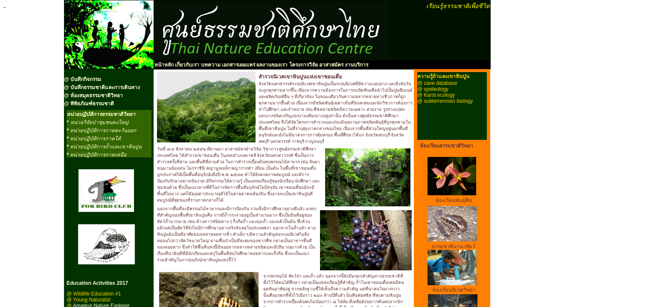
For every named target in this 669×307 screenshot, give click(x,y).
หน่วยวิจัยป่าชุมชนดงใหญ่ (99, 122)
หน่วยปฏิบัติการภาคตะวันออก (103, 130)
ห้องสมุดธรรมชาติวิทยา (96, 95)
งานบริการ (356, 65)
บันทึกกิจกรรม (85, 79)
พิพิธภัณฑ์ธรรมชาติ (92, 104)
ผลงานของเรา (272, 65)
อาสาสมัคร (331, 65)
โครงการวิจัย (303, 65)
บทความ (211, 65)
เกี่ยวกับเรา (186, 65)
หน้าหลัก (164, 65)
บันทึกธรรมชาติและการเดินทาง (104, 87)
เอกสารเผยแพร (238, 65)
